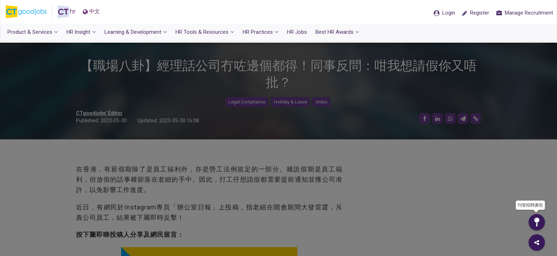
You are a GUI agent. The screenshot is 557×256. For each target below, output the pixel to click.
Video (321, 102)
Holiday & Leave (290, 102)
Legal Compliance (246, 102)
